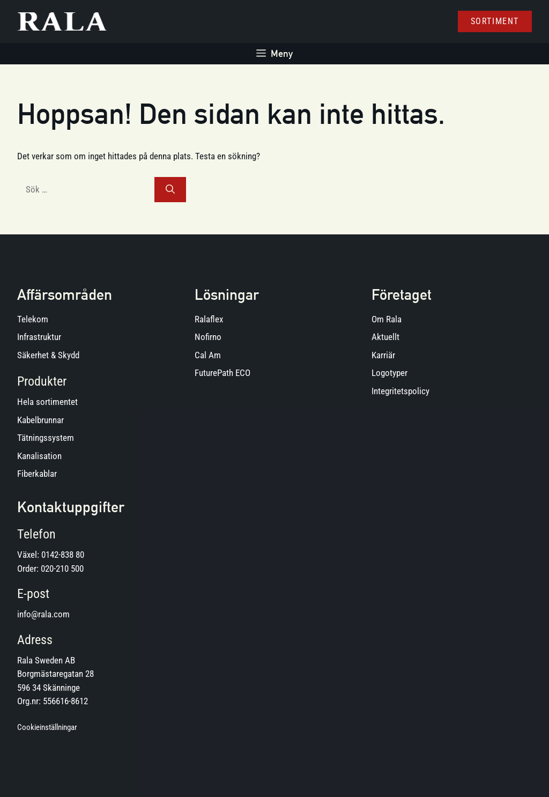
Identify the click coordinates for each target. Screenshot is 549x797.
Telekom (32, 319)
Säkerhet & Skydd (48, 355)
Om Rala (387, 319)
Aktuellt (385, 336)
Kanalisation (39, 456)
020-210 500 (62, 568)
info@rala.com (43, 614)
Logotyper (389, 372)
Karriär (383, 355)
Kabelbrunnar (40, 420)
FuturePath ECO (222, 372)
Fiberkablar (37, 473)
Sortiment (495, 21)
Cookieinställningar (47, 727)
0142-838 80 (62, 554)
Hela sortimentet (47, 401)
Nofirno (208, 336)
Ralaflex (209, 319)
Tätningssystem (45, 437)
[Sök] (170, 190)
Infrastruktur (39, 336)
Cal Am (208, 355)
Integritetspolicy (400, 391)
